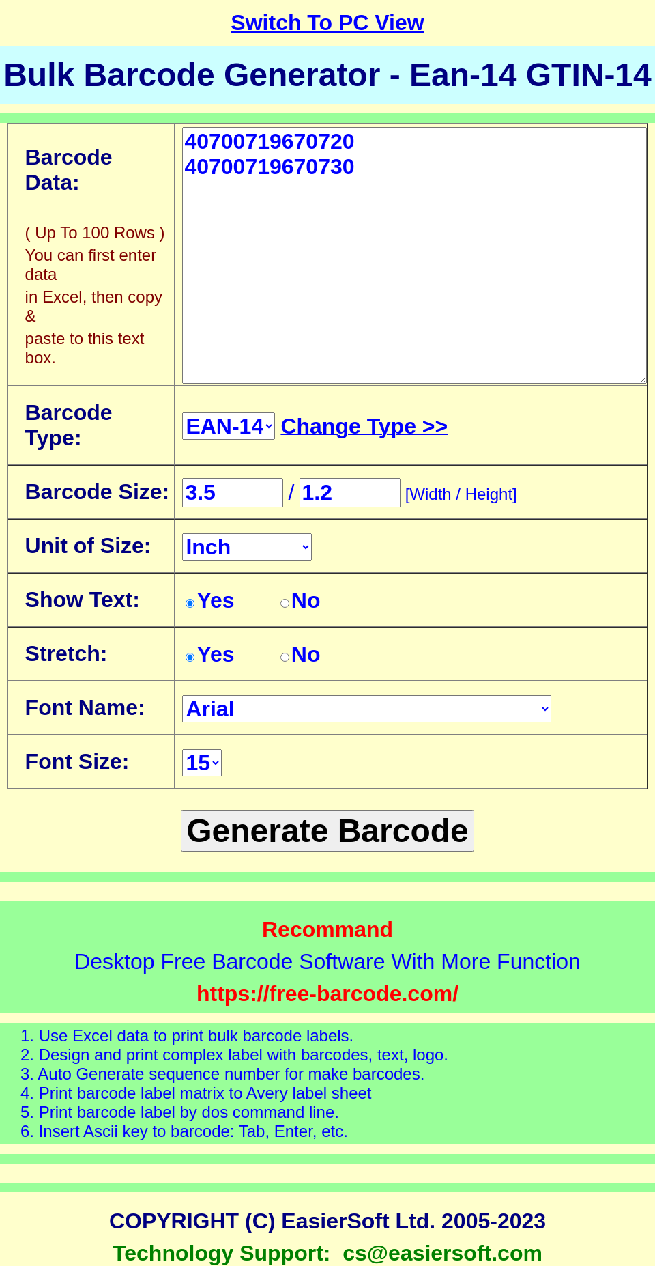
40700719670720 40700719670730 (414, 255)
